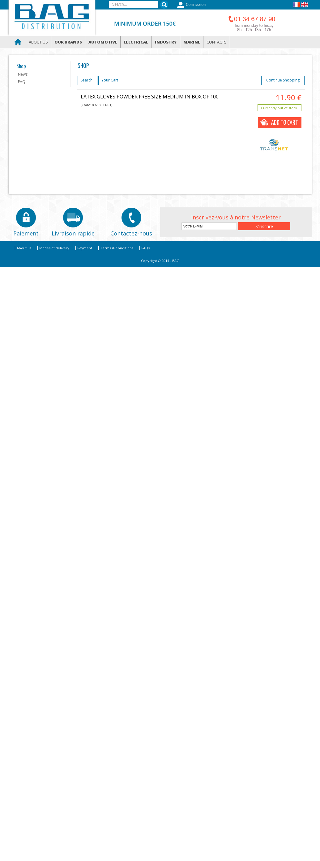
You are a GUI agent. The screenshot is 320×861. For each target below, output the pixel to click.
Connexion (191, 5)
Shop (21, 66)
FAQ (21, 81)
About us (38, 42)
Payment (84, 248)
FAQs (145, 248)
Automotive (102, 42)
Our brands (68, 42)
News (23, 74)
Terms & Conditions (116, 248)
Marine (191, 42)
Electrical (136, 42)
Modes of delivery (54, 248)
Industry (166, 42)
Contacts (217, 42)
